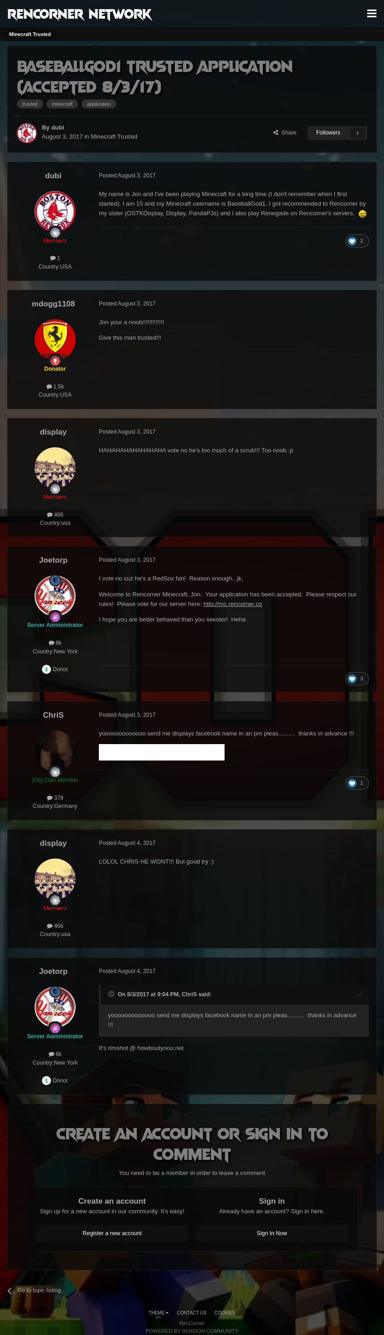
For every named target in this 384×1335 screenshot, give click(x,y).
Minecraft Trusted (114, 136)
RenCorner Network (79, 13)
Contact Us (191, 1312)
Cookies (225, 1312)
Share (285, 132)
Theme (158, 1312)
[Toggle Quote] (112, 994)
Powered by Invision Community (192, 1331)
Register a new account (112, 1233)
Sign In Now (272, 1233)
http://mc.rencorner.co (233, 603)
